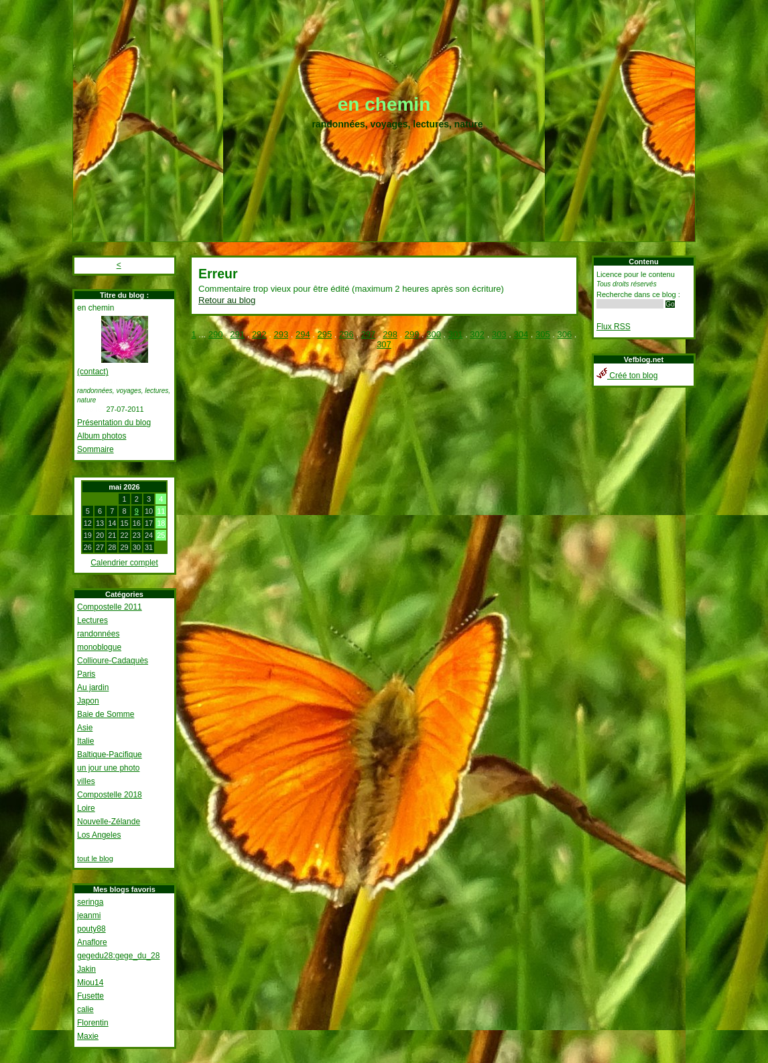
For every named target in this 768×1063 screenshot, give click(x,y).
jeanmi (89, 915)
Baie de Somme (105, 714)
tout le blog (95, 858)
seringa (90, 902)
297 (368, 334)
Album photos (101, 436)
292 (259, 334)
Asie (84, 727)
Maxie (88, 1036)
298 (390, 334)
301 (455, 334)
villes (86, 781)
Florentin (93, 1022)
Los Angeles (99, 835)
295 (325, 334)
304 (520, 334)
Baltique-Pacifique (109, 754)
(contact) (93, 371)
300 (433, 334)
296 (346, 334)
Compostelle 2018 (109, 794)
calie (85, 1009)
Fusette (90, 996)
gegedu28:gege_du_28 (118, 955)
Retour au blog (226, 300)
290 (215, 334)
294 (303, 334)
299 (412, 334)
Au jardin (93, 687)
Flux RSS (613, 326)
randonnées (98, 633)
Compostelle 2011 (109, 607)
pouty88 (91, 929)
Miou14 (90, 982)
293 (280, 334)
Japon (88, 701)
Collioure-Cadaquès (112, 660)
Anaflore (92, 942)
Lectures (92, 620)
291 (237, 334)
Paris (86, 674)
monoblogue (99, 647)
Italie (85, 741)
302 (477, 334)
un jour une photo (108, 768)
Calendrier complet (124, 562)
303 (499, 334)
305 (542, 334)
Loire (86, 808)
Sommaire (95, 449)
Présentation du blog (114, 422)
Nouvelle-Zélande (108, 821)
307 (384, 344)
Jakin (86, 969)
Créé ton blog (626, 375)
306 (565, 334)
